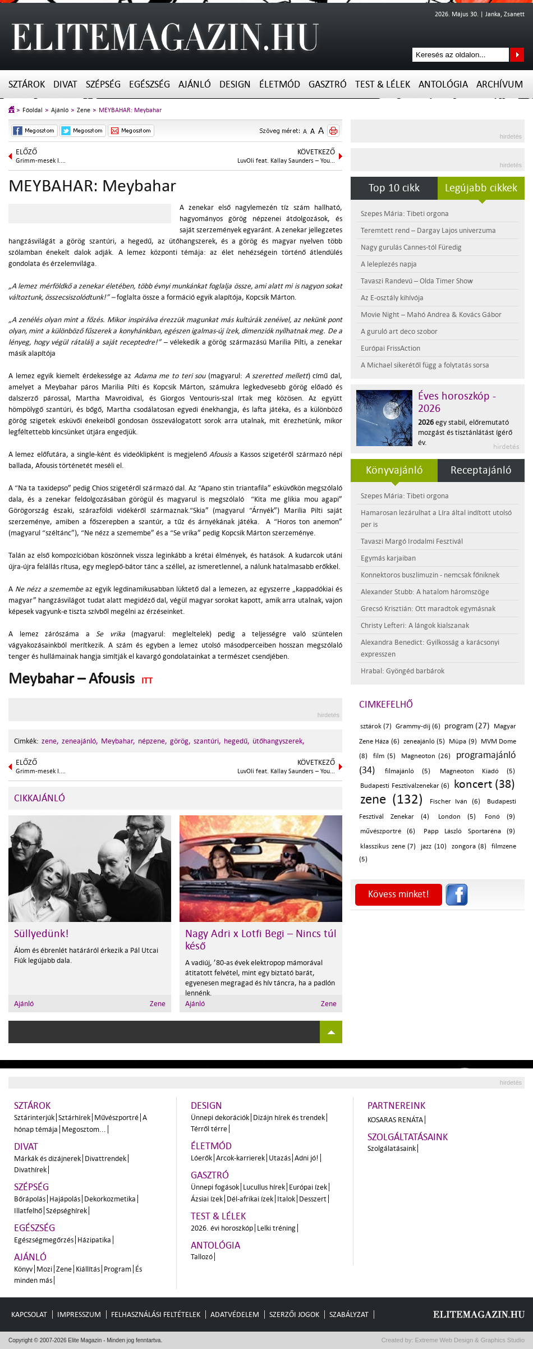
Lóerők (201, 1158)
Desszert (313, 1199)
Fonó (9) (500, 816)
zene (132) (391, 799)
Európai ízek (308, 1187)
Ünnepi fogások (215, 1187)
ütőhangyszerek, (278, 741)
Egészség (149, 84)
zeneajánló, (80, 741)
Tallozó (202, 1256)
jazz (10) (434, 846)
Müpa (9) (462, 741)
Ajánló (194, 84)
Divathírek (30, 1170)
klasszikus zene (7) (388, 846)
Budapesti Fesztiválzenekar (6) (404, 786)
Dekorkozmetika (110, 1199)
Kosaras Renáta (395, 1120)
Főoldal (32, 110)
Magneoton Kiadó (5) (477, 771)
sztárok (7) (376, 726)
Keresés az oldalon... (517, 55)
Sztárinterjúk (34, 1117)
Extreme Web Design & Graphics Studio (469, 1340)
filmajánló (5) (407, 771)
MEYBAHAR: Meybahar (130, 110)
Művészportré (116, 1117)
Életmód (279, 84)
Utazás (280, 1158)
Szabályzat (349, 1314)
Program (117, 1269)
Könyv (23, 1269)
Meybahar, (118, 741)
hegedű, (237, 741)
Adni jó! (307, 1158)
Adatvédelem (234, 1314)
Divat (65, 84)
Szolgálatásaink (391, 1148)
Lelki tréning (276, 1228)
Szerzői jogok (294, 1314)
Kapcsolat (29, 1314)
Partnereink (396, 1105)
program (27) (467, 726)
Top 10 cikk (394, 188)
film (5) (384, 756)
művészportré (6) (387, 831)
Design (235, 84)
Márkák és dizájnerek (47, 1158)
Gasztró (328, 84)
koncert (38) (485, 784)
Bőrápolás (29, 1199)
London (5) (457, 816)
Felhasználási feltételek (155, 1314)
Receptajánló (481, 470)
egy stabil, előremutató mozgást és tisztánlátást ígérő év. (465, 432)
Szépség (103, 84)
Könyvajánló (394, 470)
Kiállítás (88, 1269)
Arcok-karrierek (240, 1158)
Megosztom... (84, 1129)
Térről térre (209, 1129)
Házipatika (94, 1240)
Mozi (44, 1269)
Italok (286, 1199)
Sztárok (26, 84)
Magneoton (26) (426, 756)
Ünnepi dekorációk (220, 1117)
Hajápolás (64, 1199)
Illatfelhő (28, 1210)
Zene (83, 110)
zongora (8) (469, 846)
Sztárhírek (74, 1117)
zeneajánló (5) (424, 741)
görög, (180, 741)
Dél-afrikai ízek (250, 1199)
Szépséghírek (66, 1210)
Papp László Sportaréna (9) (469, 831)
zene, (50, 741)
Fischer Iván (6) (455, 801)
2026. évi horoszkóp (222, 1228)
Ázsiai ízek (207, 1199)
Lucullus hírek (264, 1187)
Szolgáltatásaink (407, 1137)
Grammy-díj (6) (418, 726)
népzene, (152, 741)
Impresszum (79, 1314)
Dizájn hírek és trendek (289, 1117)
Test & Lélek (382, 84)
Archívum (499, 84)
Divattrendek (105, 1158)
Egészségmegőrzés (43, 1240)
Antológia (443, 84)
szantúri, (207, 741)
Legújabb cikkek (481, 188)
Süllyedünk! (41, 934)
